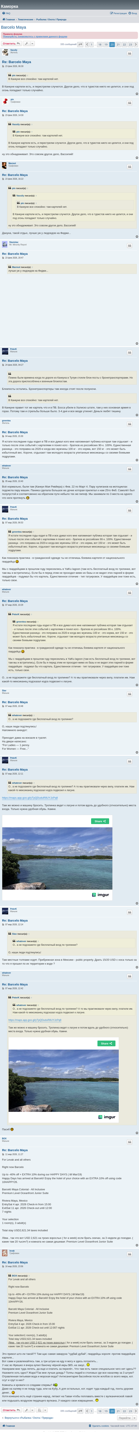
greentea (6, 421)
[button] (80, 44)
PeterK (13, 349)
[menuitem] (6, 13)
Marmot (12, 163)
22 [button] (124, 44)
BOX (4, 1138)
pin (14, 75)
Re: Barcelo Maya (16, 62)
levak (12, 1251)
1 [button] (91, 44)
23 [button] (130, 44)
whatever (6, 466)
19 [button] (105, 44)
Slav (4, 690)
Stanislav (13, 242)
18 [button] (99, 44)
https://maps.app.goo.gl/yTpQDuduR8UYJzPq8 (30, 797)
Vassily (13, 50)
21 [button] (118, 44)
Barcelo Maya (13, 27)
